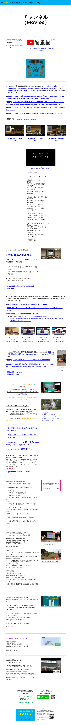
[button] (2, 2)
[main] (35, 20)
